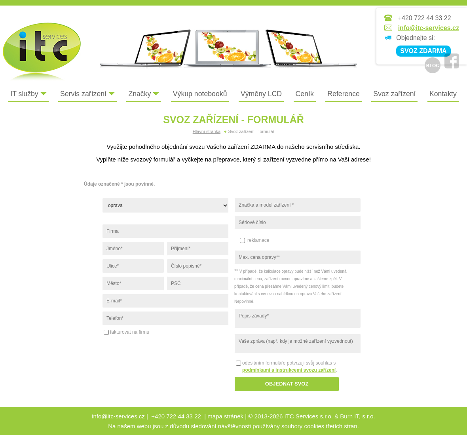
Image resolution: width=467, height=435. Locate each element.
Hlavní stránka (206, 131)
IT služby (28, 94)
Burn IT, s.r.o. (357, 416)
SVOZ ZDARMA (423, 50)
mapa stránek (225, 416)
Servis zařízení (87, 94)
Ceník (305, 94)
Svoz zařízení (394, 94)
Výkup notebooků (200, 94)
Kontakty (443, 94)
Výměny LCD (261, 94)
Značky (143, 94)
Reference (343, 94)
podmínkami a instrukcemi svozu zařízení (289, 370)
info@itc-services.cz (428, 28)
